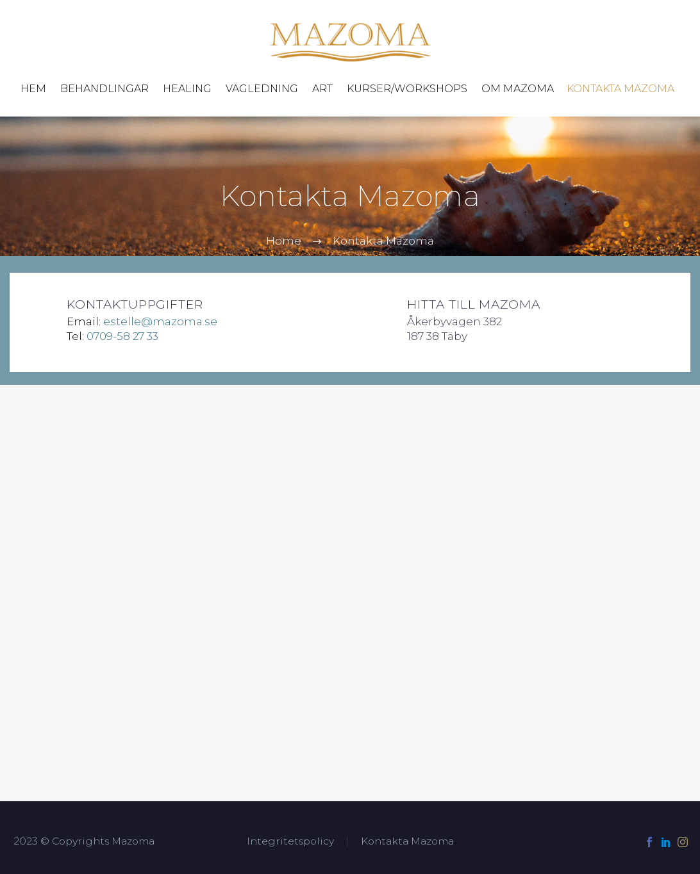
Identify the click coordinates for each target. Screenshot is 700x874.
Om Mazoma (517, 89)
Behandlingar (104, 89)
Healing (187, 89)
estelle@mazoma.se (160, 321)
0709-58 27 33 (122, 336)
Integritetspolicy (290, 841)
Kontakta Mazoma (620, 89)
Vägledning (262, 89)
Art (322, 89)
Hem (33, 89)
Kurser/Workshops (407, 89)
